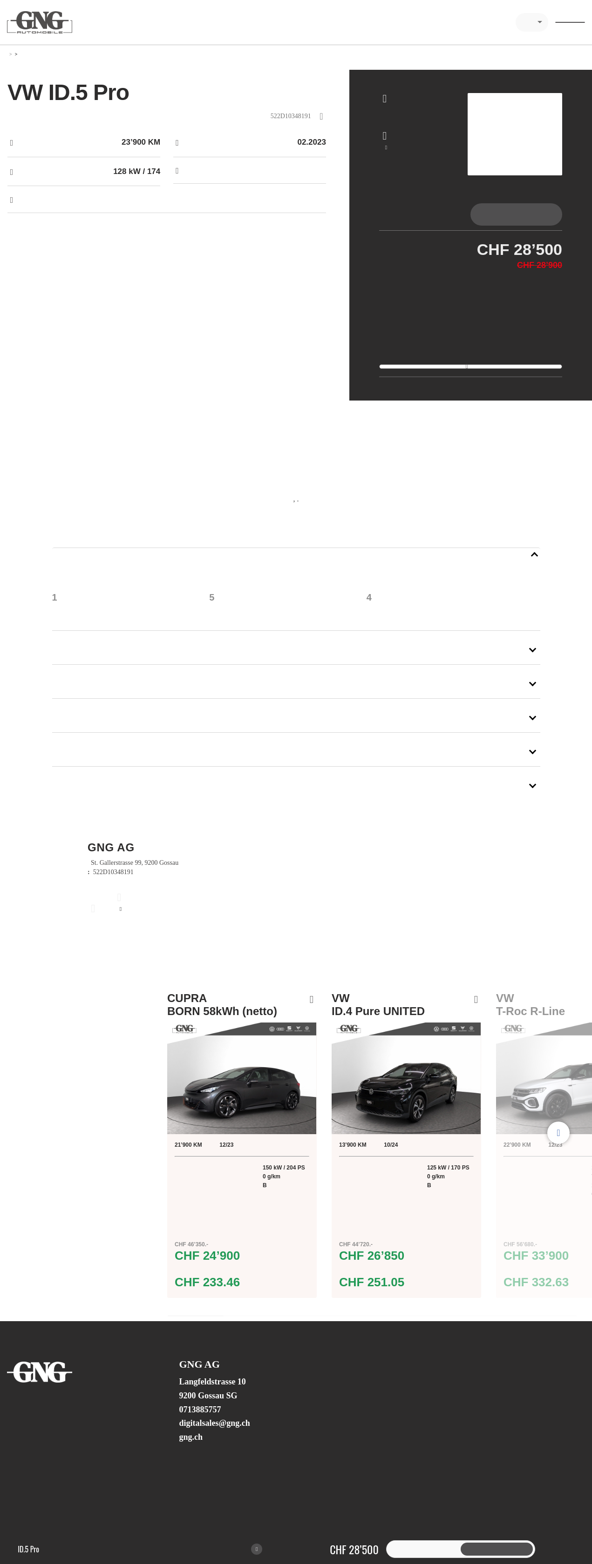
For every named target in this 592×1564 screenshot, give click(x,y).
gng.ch (191, 1452)
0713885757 (200, 1425)
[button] (296, 564)
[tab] (425, 214)
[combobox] (532, 22)
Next (558, 1148)
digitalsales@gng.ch (214, 1439)
